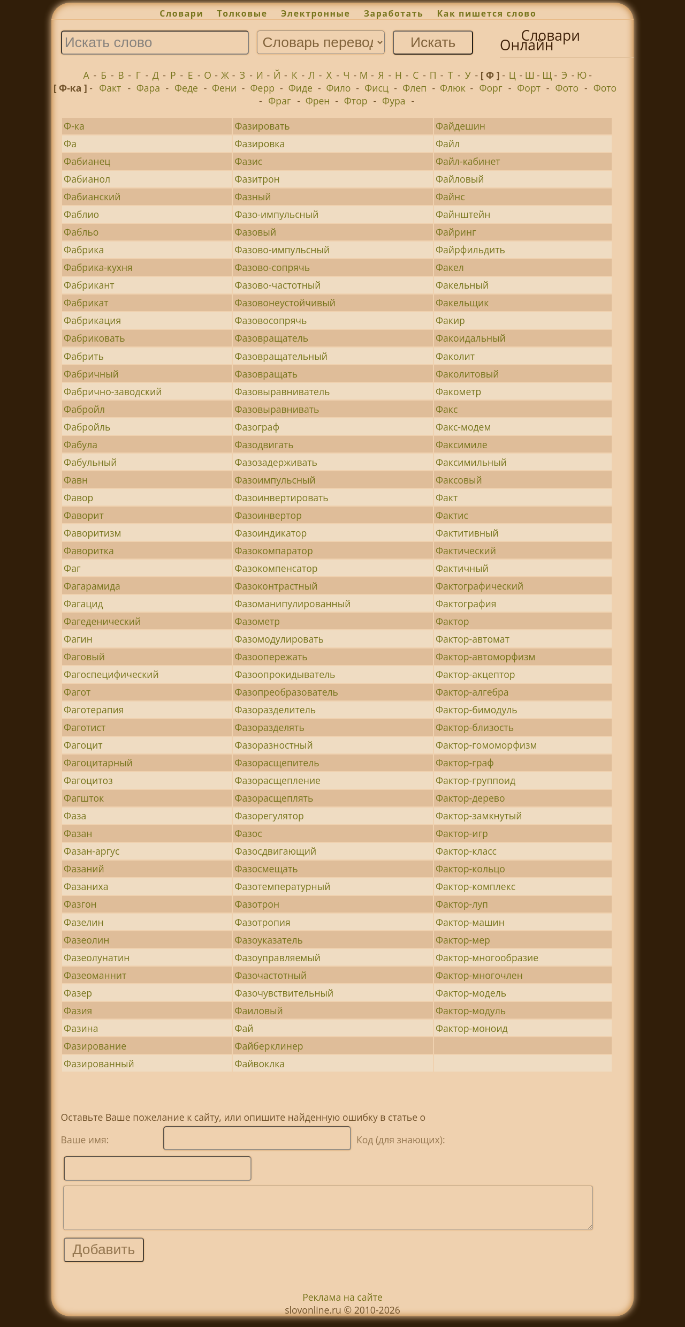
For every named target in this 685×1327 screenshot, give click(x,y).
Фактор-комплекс (475, 886)
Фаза (75, 815)
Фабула (80, 444)
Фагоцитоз (88, 780)
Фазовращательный (281, 356)
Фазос (248, 833)
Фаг (72, 568)
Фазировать (262, 125)
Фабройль (87, 426)
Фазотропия (262, 922)
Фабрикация (92, 320)
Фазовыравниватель (282, 391)
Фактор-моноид (472, 1028)
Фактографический (479, 585)
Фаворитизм (92, 532)
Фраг (279, 100)
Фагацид (83, 603)
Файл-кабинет (468, 161)
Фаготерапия (94, 709)
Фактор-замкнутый (479, 815)
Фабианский (92, 196)
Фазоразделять (269, 727)
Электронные (316, 13)
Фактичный (462, 568)
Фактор (452, 621)
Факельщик (462, 302)
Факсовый (459, 479)
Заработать (394, 13)
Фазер (78, 992)
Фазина (81, 1028)
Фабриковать (94, 337)
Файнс (450, 196)
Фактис (452, 515)
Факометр (458, 391)
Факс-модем (463, 426)
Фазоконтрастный (275, 585)
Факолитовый (467, 373)
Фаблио (81, 214)
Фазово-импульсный (282, 249)
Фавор (78, 497)
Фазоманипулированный (292, 603)
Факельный (462, 284)
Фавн (76, 479)
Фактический (466, 550)
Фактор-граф (465, 762)
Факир (450, 320)
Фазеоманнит (95, 975)
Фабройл (84, 409)
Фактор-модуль (471, 1010)
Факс (447, 409)
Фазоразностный (273, 744)
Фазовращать (266, 373)
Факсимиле (462, 444)
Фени (224, 87)
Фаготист (84, 727)
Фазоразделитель (275, 709)
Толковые (242, 13)
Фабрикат (86, 302)
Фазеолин (86, 939)
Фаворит (84, 515)
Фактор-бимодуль (476, 709)
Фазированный (99, 1063)
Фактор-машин (470, 922)
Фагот (77, 691)
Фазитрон (256, 178)
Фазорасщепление (277, 780)
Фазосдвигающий (275, 851)
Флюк (453, 87)
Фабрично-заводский (113, 391)
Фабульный (90, 462)
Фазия (78, 1010)
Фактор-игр (462, 833)
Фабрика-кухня (98, 267)
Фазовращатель (271, 337)
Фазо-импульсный (276, 214)
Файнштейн (463, 214)
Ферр (262, 87)
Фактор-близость (475, 727)
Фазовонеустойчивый (285, 302)
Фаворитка (89, 550)
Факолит (455, 356)
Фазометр (257, 621)
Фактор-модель (471, 992)
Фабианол (87, 178)
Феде (186, 87)
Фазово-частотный (277, 284)
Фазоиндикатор (270, 532)
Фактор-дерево (470, 797)
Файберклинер (268, 1045)
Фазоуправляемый (277, 957)
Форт (529, 87)
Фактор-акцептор (475, 674)
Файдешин (460, 125)
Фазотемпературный (282, 886)
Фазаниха (86, 886)
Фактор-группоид (475, 780)
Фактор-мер (463, 939)
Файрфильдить (470, 249)
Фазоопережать (270, 656)
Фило (338, 87)
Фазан (78, 833)
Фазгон (80, 904)
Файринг (456, 231)
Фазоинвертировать (281, 497)
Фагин (78, 638)
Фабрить (84, 356)
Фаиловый (258, 1010)
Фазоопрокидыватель (284, 674)
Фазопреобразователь (286, 691)
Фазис (248, 161)
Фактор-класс (466, 851)
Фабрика (84, 249)
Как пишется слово (487, 13)
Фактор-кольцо (470, 868)
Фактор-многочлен (479, 975)
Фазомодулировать (278, 638)
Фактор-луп (462, 904)
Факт (110, 87)
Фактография (466, 603)
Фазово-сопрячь (272, 267)
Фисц (376, 87)
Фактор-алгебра (472, 691)
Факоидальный (471, 337)
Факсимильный (471, 462)
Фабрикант (89, 284)
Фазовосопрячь (270, 320)
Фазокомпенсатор (275, 568)
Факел (450, 267)
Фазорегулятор (268, 815)
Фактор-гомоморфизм (486, 744)
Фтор (356, 100)
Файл (448, 143)
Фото (567, 87)
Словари (181, 13)
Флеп (414, 87)
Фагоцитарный (98, 762)
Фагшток (84, 797)
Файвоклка (259, 1063)
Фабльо (81, 231)
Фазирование (95, 1045)
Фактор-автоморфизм (485, 656)
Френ (318, 100)
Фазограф (256, 426)
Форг (491, 87)
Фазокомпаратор (273, 550)
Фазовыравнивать (276, 409)
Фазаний (84, 868)
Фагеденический (102, 621)
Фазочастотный (270, 975)
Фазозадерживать (275, 462)
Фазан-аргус (91, 851)
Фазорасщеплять (273, 797)
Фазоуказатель (268, 939)
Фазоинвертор (268, 515)
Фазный (252, 196)
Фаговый (84, 656)
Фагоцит (83, 744)
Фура (393, 100)
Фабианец (87, 161)
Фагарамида (92, 585)
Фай (243, 1028)
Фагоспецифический (111, 674)
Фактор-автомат (472, 638)
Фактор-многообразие (487, 957)
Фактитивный (467, 532)
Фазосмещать (266, 868)
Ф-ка (74, 125)
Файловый (460, 178)
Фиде (300, 87)
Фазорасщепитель (276, 762)
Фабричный (91, 373)
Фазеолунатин (97, 957)
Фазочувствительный (283, 992)
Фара (148, 87)
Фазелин (84, 922)
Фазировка (259, 143)
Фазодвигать (263, 444)
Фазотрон (256, 904)
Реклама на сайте (342, 1305)
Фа (70, 143)
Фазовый (255, 231)
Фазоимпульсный (274, 479)
